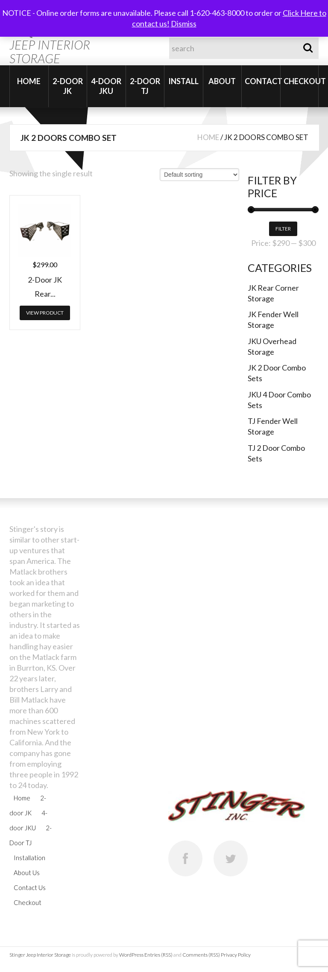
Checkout (301, 81)
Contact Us (30, 887)
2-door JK (68, 86)
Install (183, 81)
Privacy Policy (236, 955)
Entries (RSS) (158, 955)
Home (29, 81)
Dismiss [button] (183, 23)
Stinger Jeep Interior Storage (40, 955)
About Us (27, 872)
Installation (29, 857)
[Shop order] (199, 174)
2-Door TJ (145, 86)
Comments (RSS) (201, 955)
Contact (262, 81)
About (222, 81)
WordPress (131, 955)
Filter (283, 228)
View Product (45, 312)
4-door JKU (106, 86)
